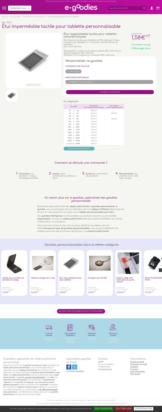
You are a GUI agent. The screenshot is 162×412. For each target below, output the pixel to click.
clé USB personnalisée (48, 389)
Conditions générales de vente (59, 400)
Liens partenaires (137, 371)
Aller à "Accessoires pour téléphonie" (81, 311)
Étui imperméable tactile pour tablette (69, 279)
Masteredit (110, 400)
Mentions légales (79, 400)
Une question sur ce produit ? (79, 148)
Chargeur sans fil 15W (98, 278)
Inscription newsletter (75, 371)
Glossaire (134, 367)
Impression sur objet (138, 364)
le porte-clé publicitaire (35, 377)
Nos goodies (15, 17)
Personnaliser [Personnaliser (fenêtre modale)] (143, 409)
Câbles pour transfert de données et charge (13, 279)
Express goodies (137, 362)
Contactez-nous (18, 8)
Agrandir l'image (33, 85)
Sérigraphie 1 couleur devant (81, 82)
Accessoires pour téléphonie (34, 17)
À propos (134, 369)
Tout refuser (123, 409)
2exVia (99, 400)
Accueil (5, 17)
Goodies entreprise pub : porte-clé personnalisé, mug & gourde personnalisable (94, 403)
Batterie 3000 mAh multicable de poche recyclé (126, 280)
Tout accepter (103, 409)
